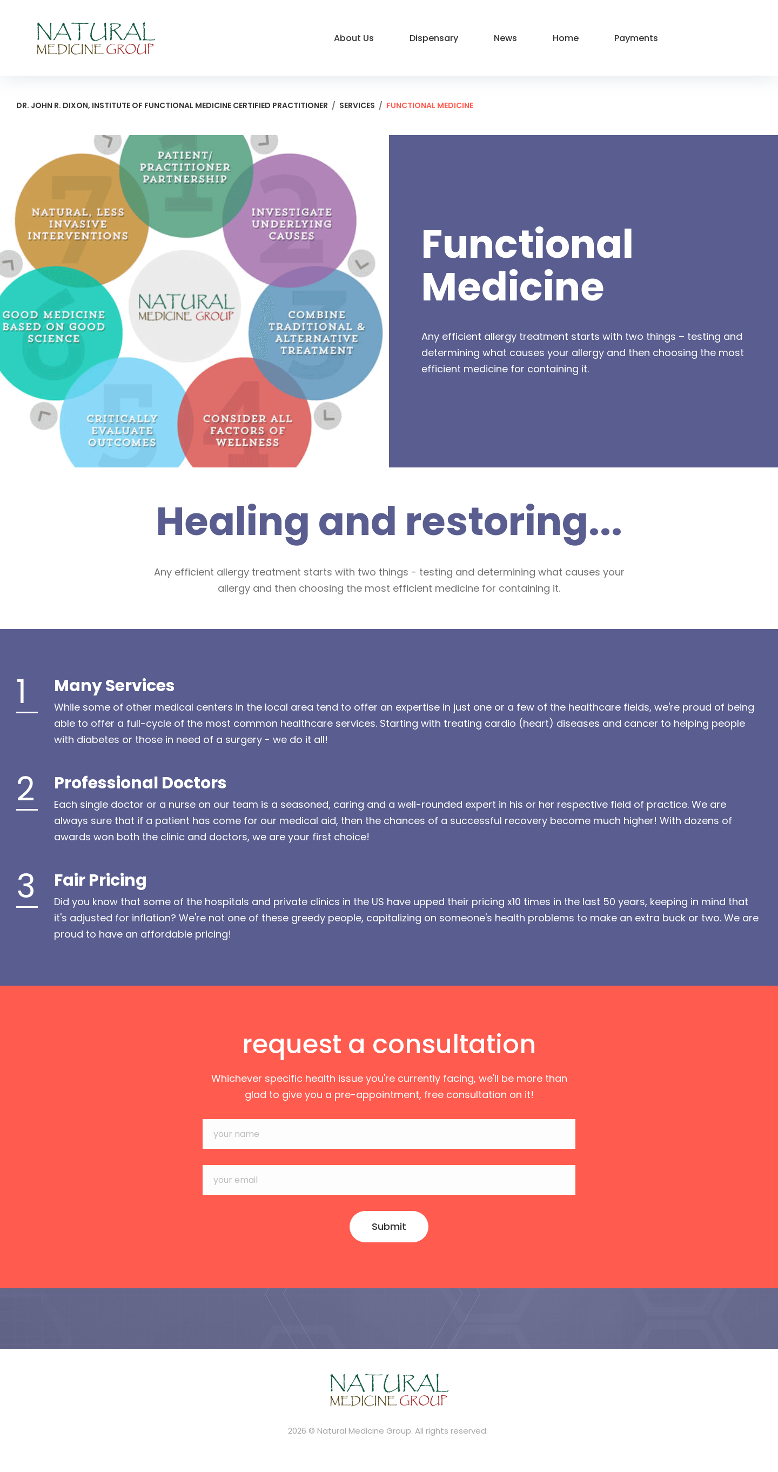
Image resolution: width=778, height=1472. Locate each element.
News (505, 38)
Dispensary (434, 38)
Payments (636, 38)
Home (566, 38)
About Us (354, 38)
